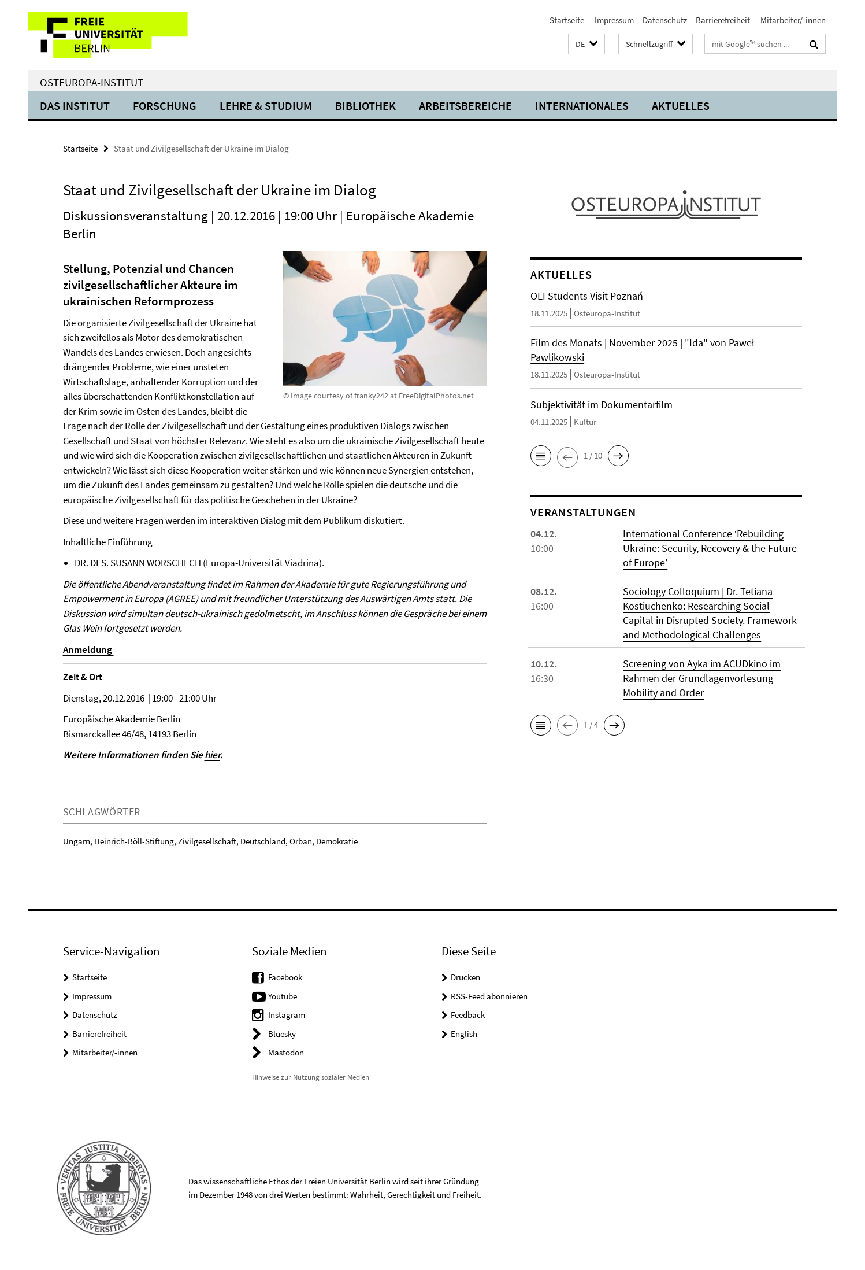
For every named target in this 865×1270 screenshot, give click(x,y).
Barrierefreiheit (723, 19)
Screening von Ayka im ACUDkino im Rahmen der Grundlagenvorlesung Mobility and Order (702, 678)
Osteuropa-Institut (91, 82)
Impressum (613, 19)
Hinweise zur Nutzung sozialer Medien (310, 1077)
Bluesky (282, 1033)
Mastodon (286, 1052)
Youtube (282, 996)
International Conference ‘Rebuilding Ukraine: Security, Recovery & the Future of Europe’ (710, 548)
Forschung (164, 105)
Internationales (582, 105)
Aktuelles (681, 105)
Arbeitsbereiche (465, 105)
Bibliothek (365, 105)
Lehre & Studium (266, 105)
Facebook (285, 977)
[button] (586, 44)
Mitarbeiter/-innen (792, 19)
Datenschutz (665, 19)
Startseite (567, 19)
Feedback (468, 1014)
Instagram (286, 1014)
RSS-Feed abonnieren (489, 996)
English (464, 1033)
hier (212, 754)
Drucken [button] (465, 977)
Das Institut (75, 105)
